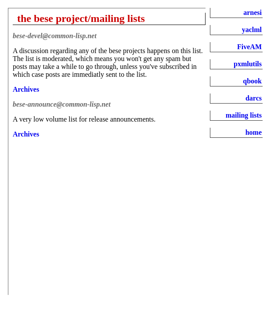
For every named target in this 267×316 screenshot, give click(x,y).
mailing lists (244, 115)
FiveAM (249, 46)
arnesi (252, 12)
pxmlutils (248, 64)
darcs (253, 98)
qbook (252, 81)
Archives (26, 89)
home (253, 132)
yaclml (252, 29)
